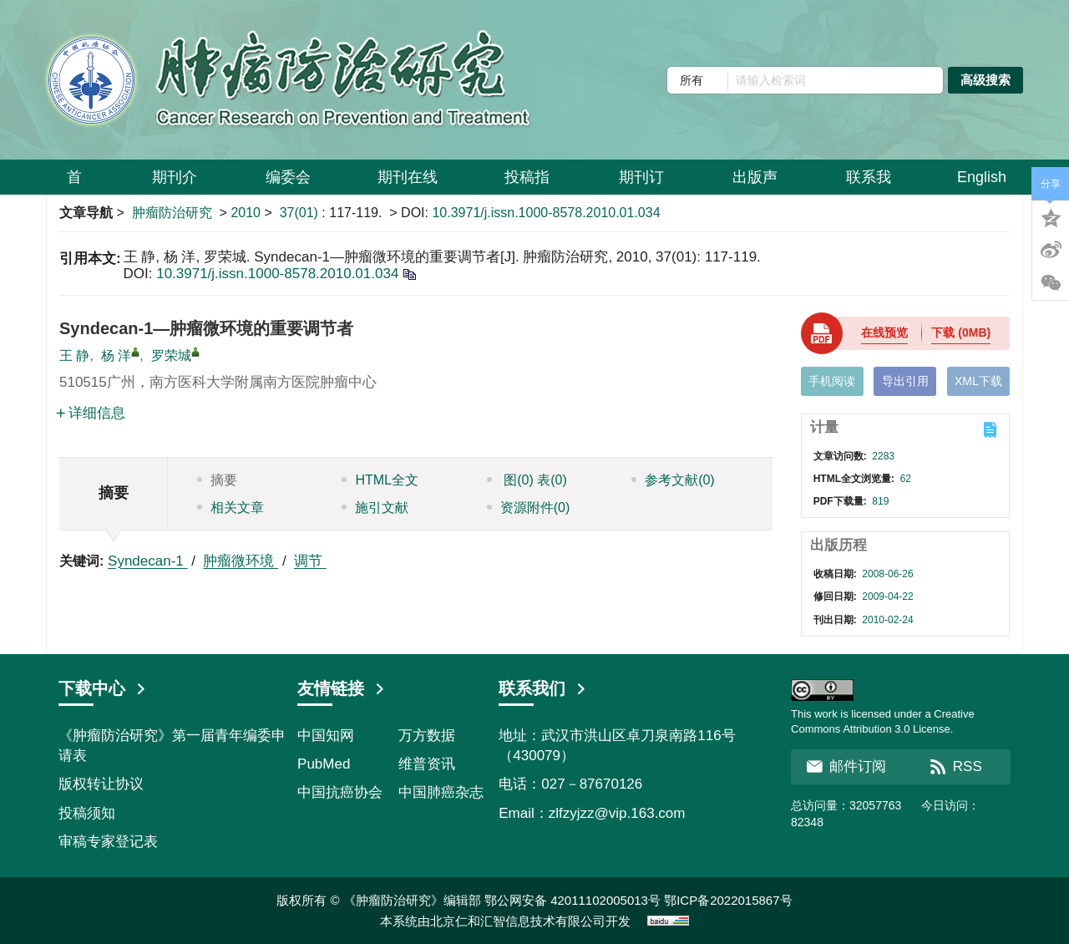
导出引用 (905, 381)
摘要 (217, 480)
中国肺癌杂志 (441, 792)
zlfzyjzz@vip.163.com (617, 813)
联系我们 (543, 688)
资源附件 (528, 507)
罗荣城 (171, 355)
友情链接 (341, 688)
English (981, 177)
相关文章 (230, 507)
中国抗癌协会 (340, 792)
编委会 (288, 183)
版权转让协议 (101, 784)
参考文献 (673, 480)
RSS (956, 766)
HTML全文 (380, 480)
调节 (310, 561)
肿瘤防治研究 (172, 213)
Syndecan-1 (147, 561)
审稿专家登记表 (108, 842)
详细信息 (90, 413)
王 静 (74, 355)
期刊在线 (407, 183)
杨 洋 (116, 355)
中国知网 (325, 736)
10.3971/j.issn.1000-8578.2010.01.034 (546, 213)
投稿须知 (86, 813)
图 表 (527, 480)
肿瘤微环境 (240, 561)
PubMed (323, 764)
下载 (960, 332)
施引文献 (375, 507)
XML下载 (978, 381)
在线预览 (884, 332)
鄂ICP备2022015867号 (728, 900)
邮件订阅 (846, 766)
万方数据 (426, 736)
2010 (246, 213)
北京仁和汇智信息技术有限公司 (517, 921)
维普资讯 (426, 764)
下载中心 (102, 688)
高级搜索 (985, 80)
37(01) (301, 213)
